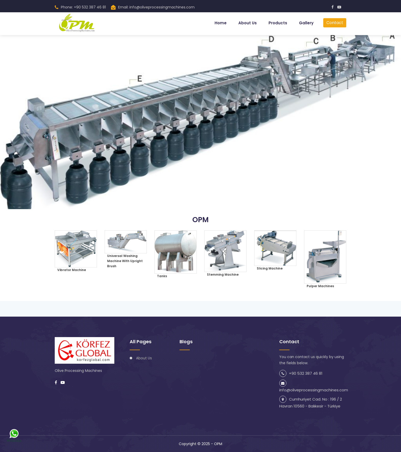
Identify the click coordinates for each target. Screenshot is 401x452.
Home (221, 23)
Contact (334, 23)
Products (278, 23)
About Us (247, 23)
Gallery (306, 23)
